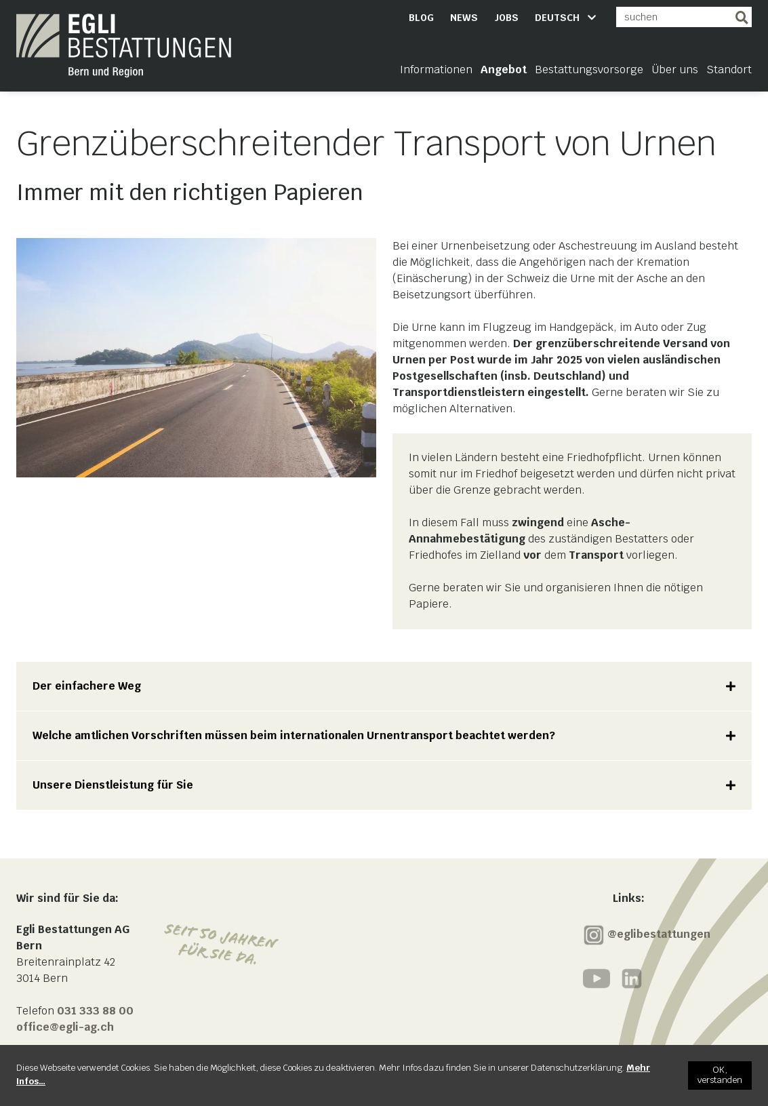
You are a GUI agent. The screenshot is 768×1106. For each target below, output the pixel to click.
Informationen (436, 69)
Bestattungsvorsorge (589, 69)
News (464, 18)
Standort (729, 69)
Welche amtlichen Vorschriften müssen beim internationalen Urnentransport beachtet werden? (294, 735)
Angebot (504, 69)
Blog (421, 18)
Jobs (506, 18)
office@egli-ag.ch (65, 1027)
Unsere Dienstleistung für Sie (113, 785)
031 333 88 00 (95, 1011)
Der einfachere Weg (87, 686)
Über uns (674, 69)
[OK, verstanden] (720, 1075)
